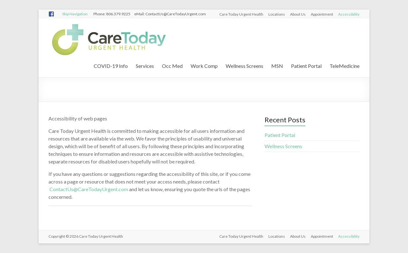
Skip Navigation (75, 13)
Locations (276, 14)
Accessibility (349, 14)
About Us (298, 14)
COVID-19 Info (111, 66)
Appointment (322, 14)
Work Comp (204, 66)
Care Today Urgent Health (241, 14)
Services (145, 66)
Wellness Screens (244, 66)
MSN (277, 66)
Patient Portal (306, 66)
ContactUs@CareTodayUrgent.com (88, 189)
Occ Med (172, 66)
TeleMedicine (345, 66)
